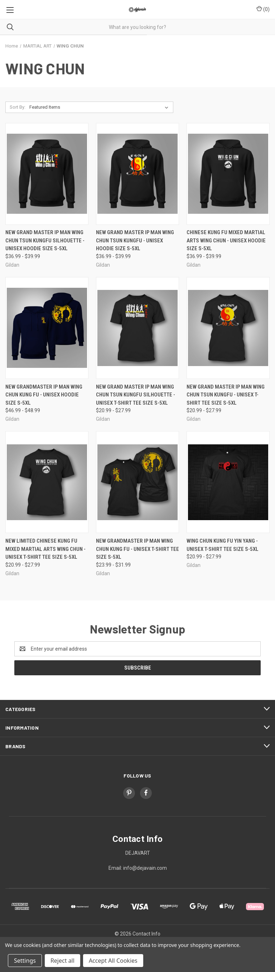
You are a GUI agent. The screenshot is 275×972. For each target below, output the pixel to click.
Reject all (62, 960)
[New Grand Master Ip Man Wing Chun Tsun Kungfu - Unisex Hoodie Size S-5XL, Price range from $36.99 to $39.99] (137, 173)
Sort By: (17, 107)
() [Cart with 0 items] (263, 9)
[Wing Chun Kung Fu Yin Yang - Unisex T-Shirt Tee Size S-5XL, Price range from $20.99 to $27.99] (228, 482)
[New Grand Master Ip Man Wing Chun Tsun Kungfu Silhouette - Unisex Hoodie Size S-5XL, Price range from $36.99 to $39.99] (47, 173)
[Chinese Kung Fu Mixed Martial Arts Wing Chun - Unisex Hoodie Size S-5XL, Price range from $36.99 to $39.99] (228, 173)
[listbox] (100, 107)
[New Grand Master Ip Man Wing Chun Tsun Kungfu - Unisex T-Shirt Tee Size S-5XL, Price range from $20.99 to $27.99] (228, 328)
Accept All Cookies (113, 960)
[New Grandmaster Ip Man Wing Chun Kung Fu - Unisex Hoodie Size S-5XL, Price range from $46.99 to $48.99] (47, 328)
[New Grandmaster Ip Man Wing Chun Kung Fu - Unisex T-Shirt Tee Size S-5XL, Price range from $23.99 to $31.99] (137, 482)
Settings (25, 960)
